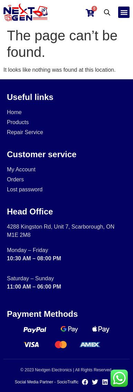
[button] (124, 12)
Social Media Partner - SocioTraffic (47, 382)
